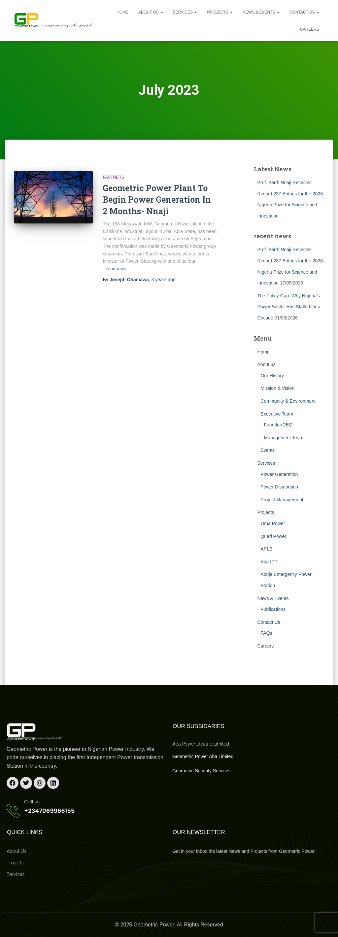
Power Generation (279, 474)
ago (164, 279)
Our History (272, 375)
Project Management (281, 499)
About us (150, 12)
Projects (219, 12)
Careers (309, 29)
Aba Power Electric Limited (200, 744)
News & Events (261, 12)
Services (185, 12)
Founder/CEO (278, 424)
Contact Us (304, 12)
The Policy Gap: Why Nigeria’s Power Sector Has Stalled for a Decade (288, 306)
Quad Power (273, 536)
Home (122, 12)
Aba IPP (268, 561)
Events (267, 450)
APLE (266, 549)
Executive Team (276, 414)
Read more (115, 268)
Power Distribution (279, 486)
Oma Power (272, 523)
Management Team (283, 437)
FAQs (266, 633)
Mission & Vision (277, 388)
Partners (113, 177)
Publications (273, 609)
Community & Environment (288, 401)
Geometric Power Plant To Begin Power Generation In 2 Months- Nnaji (157, 200)
